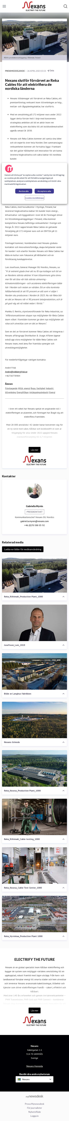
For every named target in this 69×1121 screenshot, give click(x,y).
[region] (34, 183)
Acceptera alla (44, 191)
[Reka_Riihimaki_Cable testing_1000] (34, 817)
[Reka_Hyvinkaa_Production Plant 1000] (34, 914)
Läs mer (34, 449)
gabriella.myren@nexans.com (34, 521)
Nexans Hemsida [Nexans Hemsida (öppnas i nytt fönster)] (34, 1066)
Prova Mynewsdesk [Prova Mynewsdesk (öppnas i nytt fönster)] (34, 1103)
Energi (52, 392)
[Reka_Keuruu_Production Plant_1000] (34, 768)
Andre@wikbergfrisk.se (16, 371)
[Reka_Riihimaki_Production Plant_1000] (34, 574)
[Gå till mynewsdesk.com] (34, 1096)
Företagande (11, 388)
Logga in (34, 1115)
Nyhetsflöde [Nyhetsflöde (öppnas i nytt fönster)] (34, 1111)
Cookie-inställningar (34, 198)
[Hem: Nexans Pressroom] (33, 6)
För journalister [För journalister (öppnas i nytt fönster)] (34, 1107)
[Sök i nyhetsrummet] (65, 6)
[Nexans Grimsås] (34, 720)
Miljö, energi (24, 388)
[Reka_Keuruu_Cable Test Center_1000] (34, 865)
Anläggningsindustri (38, 392)
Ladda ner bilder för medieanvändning (22, 549)
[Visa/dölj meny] (4, 6)
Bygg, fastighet (38, 388)
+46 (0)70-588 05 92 (34, 525)
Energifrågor (23, 392)
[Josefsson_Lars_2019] (34, 623)
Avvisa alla (24, 191)
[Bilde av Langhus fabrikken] (34, 671)
